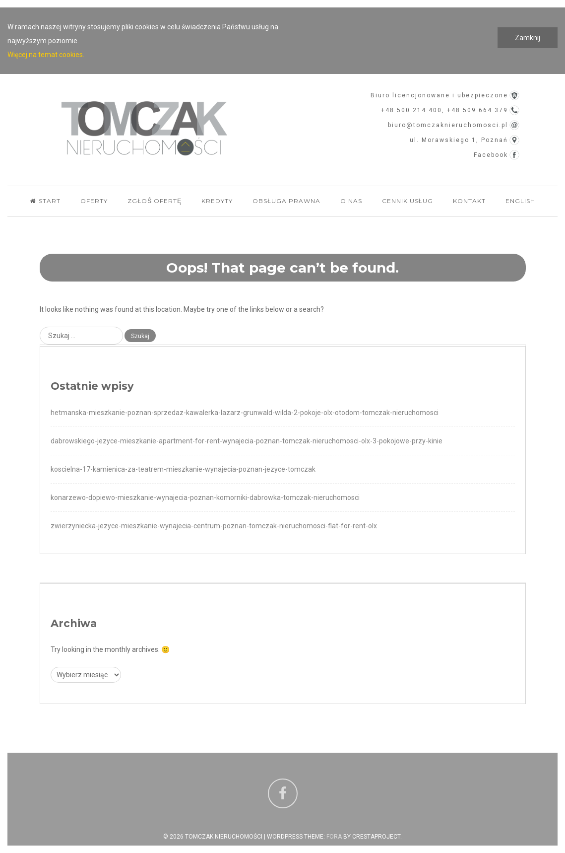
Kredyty (217, 201)
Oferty (94, 201)
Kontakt (469, 201)
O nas (351, 201)
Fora (334, 836)
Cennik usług (407, 201)
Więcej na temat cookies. (45, 55)
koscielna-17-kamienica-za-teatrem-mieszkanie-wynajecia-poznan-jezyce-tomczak (183, 469)
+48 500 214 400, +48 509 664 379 (444, 110)
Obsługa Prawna (286, 201)
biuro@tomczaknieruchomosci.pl (448, 125)
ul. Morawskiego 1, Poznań (459, 140)
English (520, 201)
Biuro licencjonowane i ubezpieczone (439, 95)
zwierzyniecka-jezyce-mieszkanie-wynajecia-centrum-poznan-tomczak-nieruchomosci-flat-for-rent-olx (214, 526)
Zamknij (527, 38)
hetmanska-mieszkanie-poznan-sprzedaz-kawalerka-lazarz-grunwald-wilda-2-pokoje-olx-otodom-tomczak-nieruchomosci (245, 413)
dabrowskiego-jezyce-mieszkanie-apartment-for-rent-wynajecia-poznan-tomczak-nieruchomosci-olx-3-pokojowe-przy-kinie (246, 441)
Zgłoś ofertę (154, 201)
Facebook (491, 154)
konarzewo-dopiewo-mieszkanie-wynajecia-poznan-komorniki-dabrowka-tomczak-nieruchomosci (205, 497)
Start (45, 201)
